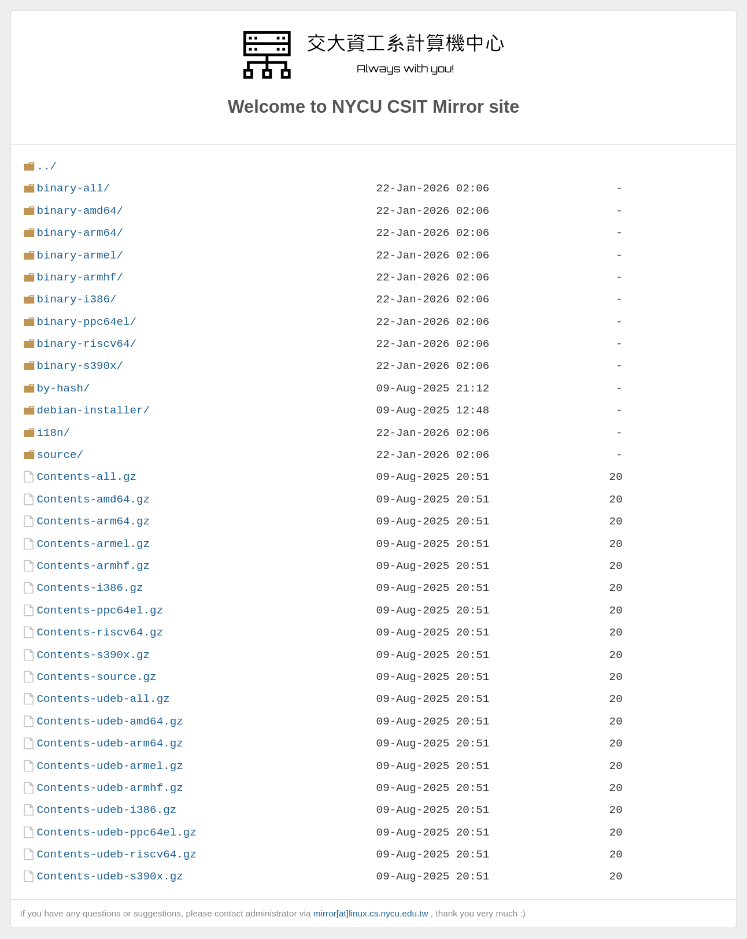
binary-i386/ (76, 299)
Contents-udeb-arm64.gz (109, 743)
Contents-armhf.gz (93, 566)
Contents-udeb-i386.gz (106, 810)
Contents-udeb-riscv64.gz (116, 854)
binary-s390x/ (79, 366)
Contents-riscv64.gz (99, 632)
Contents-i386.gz (89, 588)
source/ (59, 455)
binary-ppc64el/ (86, 322)
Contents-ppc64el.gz (99, 610)
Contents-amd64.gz (93, 499)
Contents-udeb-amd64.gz (109, 721)
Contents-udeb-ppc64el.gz (116, 832)
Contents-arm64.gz (93, 521)
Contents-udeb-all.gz (102, 699)
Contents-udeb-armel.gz (109, 766)
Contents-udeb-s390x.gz (109, 876)
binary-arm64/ (79, 233)
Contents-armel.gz (93, 544)
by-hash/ (63, 388)
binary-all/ (73, 188)
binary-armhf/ (79, 277)
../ (46, 166)
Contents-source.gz (96, 677)
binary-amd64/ (79, 211)
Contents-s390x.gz (93, 655)
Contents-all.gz (86, 477)
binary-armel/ (79, 255)
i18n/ (53, 433)
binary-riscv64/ (86, 344)
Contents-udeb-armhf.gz (109, 788)
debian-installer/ (93, 410)
